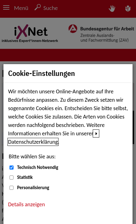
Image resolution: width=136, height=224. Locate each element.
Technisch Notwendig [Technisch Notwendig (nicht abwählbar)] (37, 167)
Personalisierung (33, 187)
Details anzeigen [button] (26, 204)
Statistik (25, 177)
